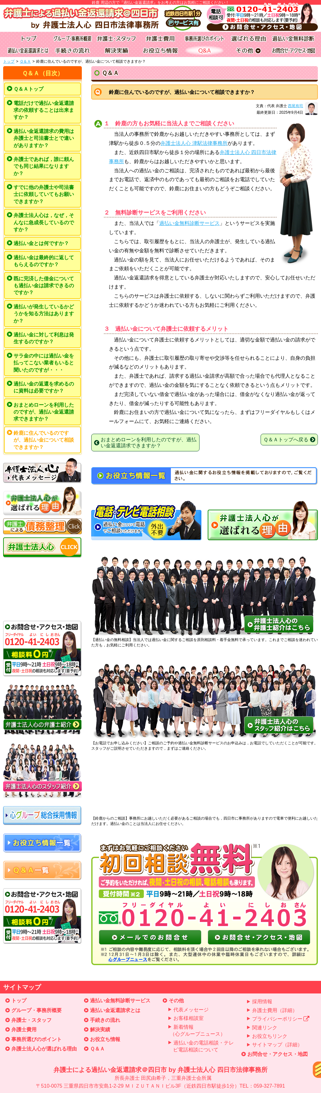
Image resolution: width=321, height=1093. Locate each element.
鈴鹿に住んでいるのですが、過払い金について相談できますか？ (44, 440)
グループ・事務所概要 (36, 1010)
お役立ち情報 (105, 1039)
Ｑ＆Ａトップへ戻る (289, 440)
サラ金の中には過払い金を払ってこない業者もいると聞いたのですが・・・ (44, 363)
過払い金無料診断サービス (189, 223)
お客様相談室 (188, 1018)
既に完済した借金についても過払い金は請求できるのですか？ (44, 285)
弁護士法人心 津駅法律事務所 (193, 143)
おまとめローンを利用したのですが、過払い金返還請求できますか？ (44, 412)
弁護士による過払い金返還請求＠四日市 (160, 1078)
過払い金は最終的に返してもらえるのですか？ (44, 261)
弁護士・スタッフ (31, 1020)
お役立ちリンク (269, 1036)
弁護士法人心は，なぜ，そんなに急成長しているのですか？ (44, 222)
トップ (8, 61)
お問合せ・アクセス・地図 (277, 1054)
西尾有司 (295, 106)
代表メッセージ (191, 1009)
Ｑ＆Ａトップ (28, 89)
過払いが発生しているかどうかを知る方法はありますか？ (44, 313)
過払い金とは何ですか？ (41, 243)
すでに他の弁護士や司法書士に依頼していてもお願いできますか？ (44, 194)
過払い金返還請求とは (115, 1010)
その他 (176, 1000)
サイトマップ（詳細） (277, 1044)
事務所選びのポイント (36, 1039)
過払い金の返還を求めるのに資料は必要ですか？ (44, 387)
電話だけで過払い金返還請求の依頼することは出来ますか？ (44, 110)
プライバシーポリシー (281, 1018)
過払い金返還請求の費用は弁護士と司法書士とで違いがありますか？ (44, 138)
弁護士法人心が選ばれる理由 (44, 1048)
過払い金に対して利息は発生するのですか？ (44, 338)
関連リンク (264, 1027)
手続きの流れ (105, 1020)
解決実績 (100, 1029)
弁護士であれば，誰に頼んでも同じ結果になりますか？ (44, 166)
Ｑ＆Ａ (25, 61)
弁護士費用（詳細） (274, 1010)
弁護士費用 (24, 1029)
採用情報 (262, 1001)
